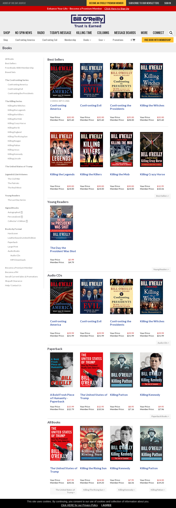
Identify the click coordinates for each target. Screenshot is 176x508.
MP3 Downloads (18, 259)
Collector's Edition (16, 221)
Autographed (14, 212)
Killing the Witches (16, 105)
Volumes (16, 174)
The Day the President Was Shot (63, 249)
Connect (158, 32)
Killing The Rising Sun (18, 136)
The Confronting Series (17, 80)
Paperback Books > (160, 416)
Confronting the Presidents (21, 93)
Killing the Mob (15, 119)
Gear (102, 40)
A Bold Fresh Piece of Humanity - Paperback (62, 398)
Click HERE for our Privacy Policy (79, 505)
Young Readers (12, 195)
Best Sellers (10, 63)
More (144, 32)
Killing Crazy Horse (17, 123)
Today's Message (60, 32)
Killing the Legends (17, 110)
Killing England (15, 132)
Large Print (13, 246)
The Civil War (14, 178)
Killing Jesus (13, 149)
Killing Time (84, 32)
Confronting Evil (49, 40)
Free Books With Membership (19, 67)
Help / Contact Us (13, 285)
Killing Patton (14, 145)
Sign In (167, 3)
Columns (103, 32)
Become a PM (11, 272)
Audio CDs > (163, 342)
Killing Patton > (158, 489)
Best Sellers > (162, 196)
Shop (6, 32)
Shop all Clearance (13, 281)
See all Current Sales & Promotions (21, 276)
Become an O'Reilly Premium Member (106, 3)
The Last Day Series (17, 200)
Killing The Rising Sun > (94, 489)
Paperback (12, 242)
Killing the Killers (16, 114)
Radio (41, 32)
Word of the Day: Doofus (13, 3)
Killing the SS (14, 127)
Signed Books (12, 208)
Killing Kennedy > (126, 489)
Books (87, 40)
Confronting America (25, 40)
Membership (70, 40)
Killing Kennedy (15, 154)
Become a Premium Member (19, 267)
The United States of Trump (18, 166)
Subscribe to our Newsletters (144, 3)
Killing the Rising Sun (93, 468)
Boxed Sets (10, 72)
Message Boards (125, 32)
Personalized (14, 216)
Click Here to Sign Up (116, 8)
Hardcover (13, 233)
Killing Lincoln (14, 158)
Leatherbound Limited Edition (22, 237)
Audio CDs (15, 255)
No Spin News (23, 32)
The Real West (14, 187)
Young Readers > (161, 269)
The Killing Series (13, 101)
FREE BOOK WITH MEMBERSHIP (157, 40)
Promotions (118, 40)
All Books (9, 59)
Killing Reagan (14, 141)
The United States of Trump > (65, 491)
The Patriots (13, 183)
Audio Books (14, 251)
